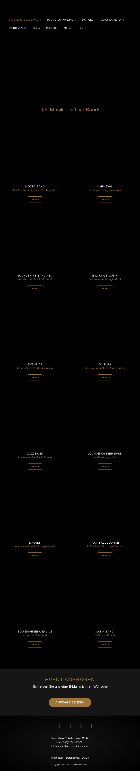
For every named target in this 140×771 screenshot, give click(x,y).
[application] (38, 20)
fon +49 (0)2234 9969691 (70, 742)
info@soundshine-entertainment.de (70, 746)
